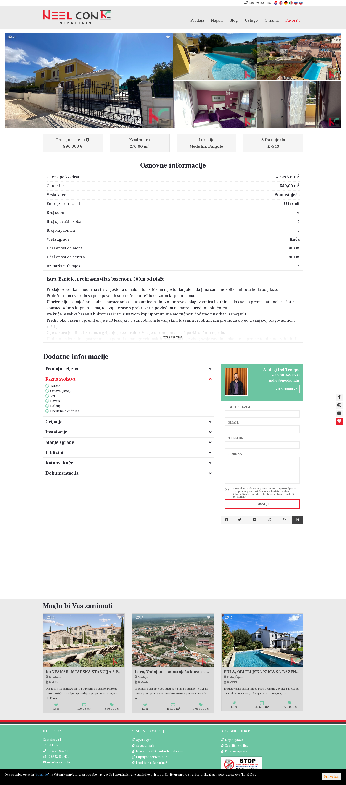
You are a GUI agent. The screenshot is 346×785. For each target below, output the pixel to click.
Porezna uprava (236, 751)
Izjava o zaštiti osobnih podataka (159, 751)
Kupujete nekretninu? (151, 757)
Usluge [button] (251, 20)
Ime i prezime (240, 407)
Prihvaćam (331, 777)
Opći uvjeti (144, 740)
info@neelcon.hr (56, 762)
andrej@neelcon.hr (284, 380)
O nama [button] (272, 20)
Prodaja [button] (197, 20)
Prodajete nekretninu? (151, 763)
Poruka (235, 454)
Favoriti (292, 20)
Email (233, 422)
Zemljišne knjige (236, 746)
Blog (234, 20)
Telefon (235, 438)
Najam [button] (217, 20)
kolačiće (42, 775)
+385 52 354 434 (56, 757)
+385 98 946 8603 (286, 375)
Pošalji (262, 504)
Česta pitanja (145, 746)
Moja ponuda (286, 389)
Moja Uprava (234, 740)
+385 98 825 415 (257, 3)
